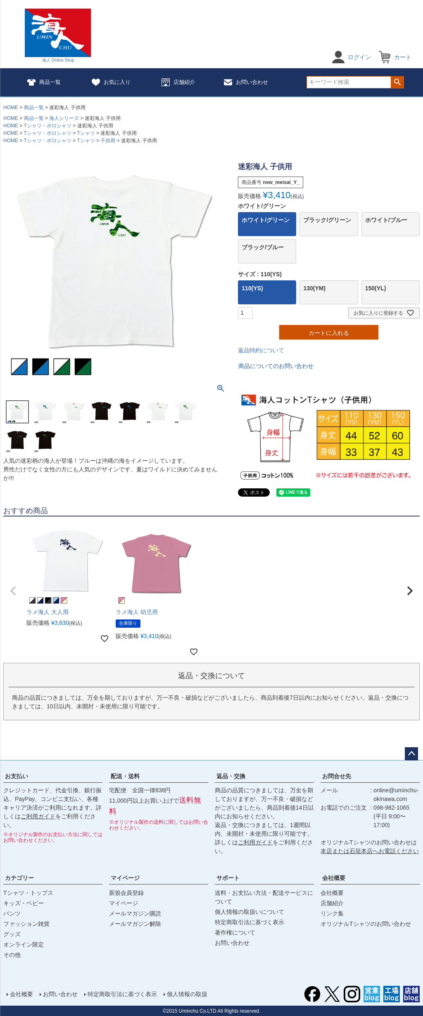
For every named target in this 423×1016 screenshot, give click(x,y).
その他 (12, 954)
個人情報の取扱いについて (249, 911)
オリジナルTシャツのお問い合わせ (366, 923)
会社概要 (333, 878)
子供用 (107, 140)
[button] (13, 591)
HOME (10, 107)
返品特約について (261, 350)
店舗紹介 (178, 82)
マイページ (125, 878)
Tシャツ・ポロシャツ (47, 126)
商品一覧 (44, 82)
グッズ (12, 934)
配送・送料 (125, 776)
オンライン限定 (23, 944)
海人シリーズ (64, 118)
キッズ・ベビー (23, 903)
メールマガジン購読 (135, 913)
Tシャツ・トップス (28, 892)
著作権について (235, 932)
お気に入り (111, 82)
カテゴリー (19, 878)
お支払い (16, 776)
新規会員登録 (126, 892)
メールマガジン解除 (135, 923)
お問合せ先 (336, 776)
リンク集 (332, 913)
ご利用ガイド (38, 816)
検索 (397, 82)
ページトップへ (411, 753)
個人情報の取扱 (187, 994)
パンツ (12, 913)
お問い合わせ (246, 82)
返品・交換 (230, 776)
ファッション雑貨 (26, 923)
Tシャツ (86, 133)
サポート (228, 878)
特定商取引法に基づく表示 (249, 922)
